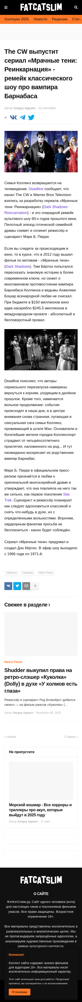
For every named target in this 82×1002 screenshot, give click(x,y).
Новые (11, 736)
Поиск (76, 7)
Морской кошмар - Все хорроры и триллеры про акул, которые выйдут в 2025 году (40, 810)
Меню (6, 7)
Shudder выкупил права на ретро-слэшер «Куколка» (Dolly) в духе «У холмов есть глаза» (40, 680)
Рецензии (60, 19)
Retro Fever (45, 572)
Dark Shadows (18, 266)
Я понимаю (19, 992)
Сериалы (27, 572)
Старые (70, 736)
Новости (40, 19)
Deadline (36, 189)
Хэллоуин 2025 (16, 19)
